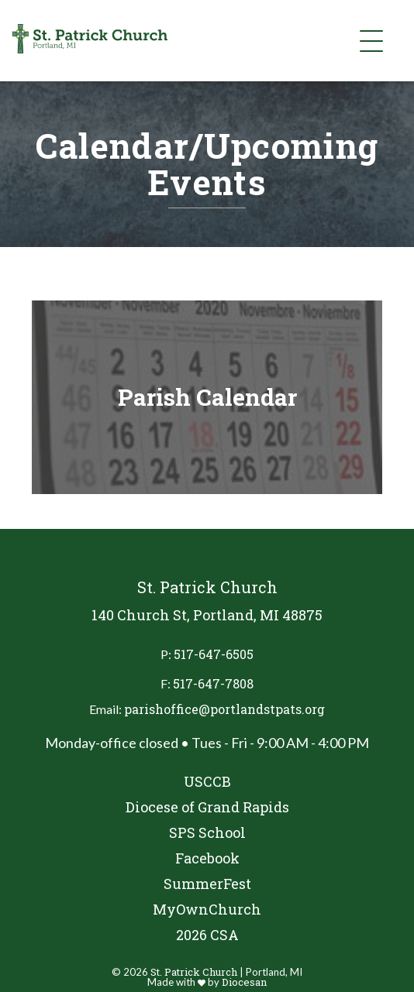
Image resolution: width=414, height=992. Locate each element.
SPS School (207, 833)
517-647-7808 (213, 683)
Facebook (207, 858)
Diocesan (244, 982)
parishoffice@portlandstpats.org (224, 709)
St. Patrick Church (193, 972)
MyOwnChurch (207, 909)
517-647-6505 (214, 654)
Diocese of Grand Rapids (207, 807)
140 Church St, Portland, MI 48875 (207, 615)
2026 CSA (207, 935)
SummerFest (207, 884)
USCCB (207, 782)
